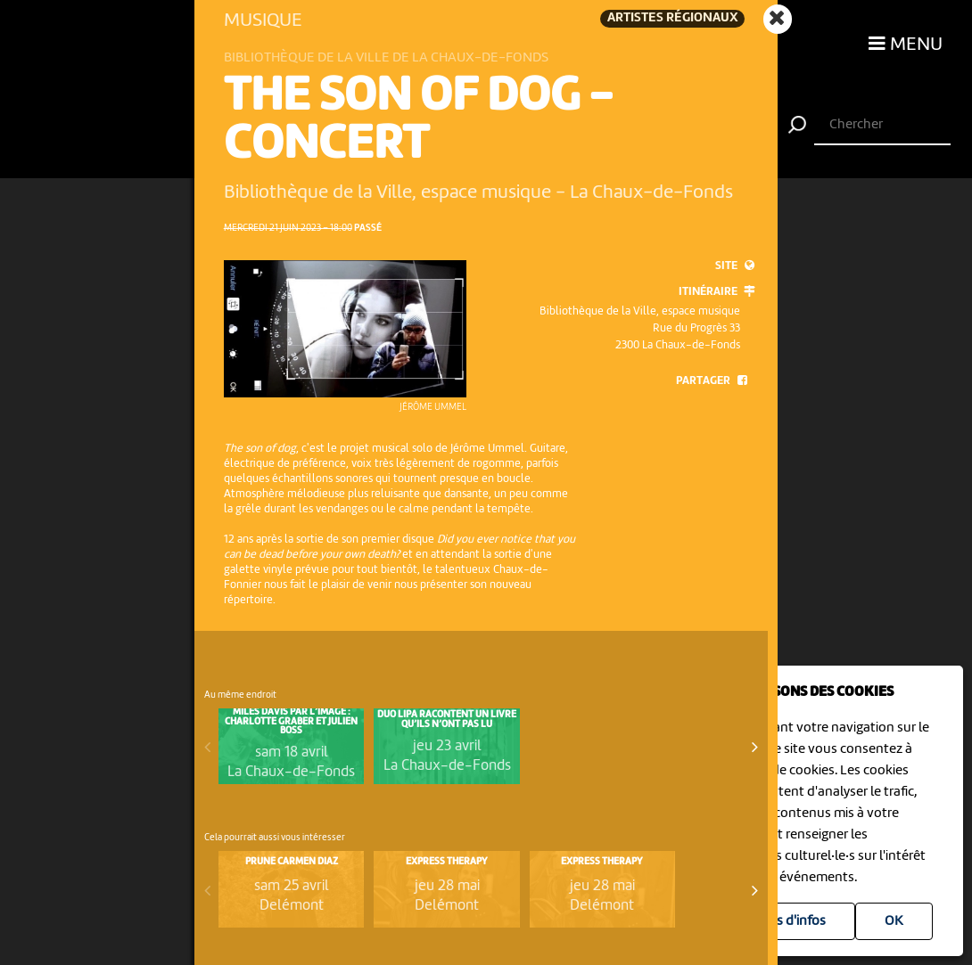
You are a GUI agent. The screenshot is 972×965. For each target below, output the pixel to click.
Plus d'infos (791, 921)
